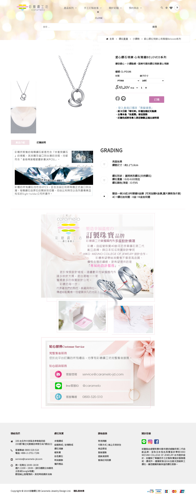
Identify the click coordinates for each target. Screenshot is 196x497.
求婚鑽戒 (58, 440)
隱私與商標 (78, 490)
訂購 (156, 99)
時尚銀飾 (58, 460)
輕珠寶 (57, 452)
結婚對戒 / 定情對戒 (63, 444)
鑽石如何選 (124, 197)
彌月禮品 (58, 463)
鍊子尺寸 (144, 75)
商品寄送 (102, 448)
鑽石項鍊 (58, 448)
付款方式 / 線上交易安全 (109, 444)
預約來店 (131, 8)
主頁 (111, 38)
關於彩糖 (110, 8)
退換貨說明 (103, 456)
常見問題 (102, 440)
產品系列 (65, 8)
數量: (132, 87)
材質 (117, 75)
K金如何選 (144, 197)
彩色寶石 (58, 456)
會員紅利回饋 (104, 460)
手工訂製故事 (88, 8)
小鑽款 (136, 38)
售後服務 (102, 452)
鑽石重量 (123, 38)
